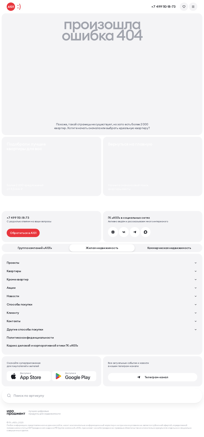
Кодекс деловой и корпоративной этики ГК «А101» (42, 345)
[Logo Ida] (34, 413)
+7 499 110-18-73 (163, 7)
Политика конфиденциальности (30, 337)
